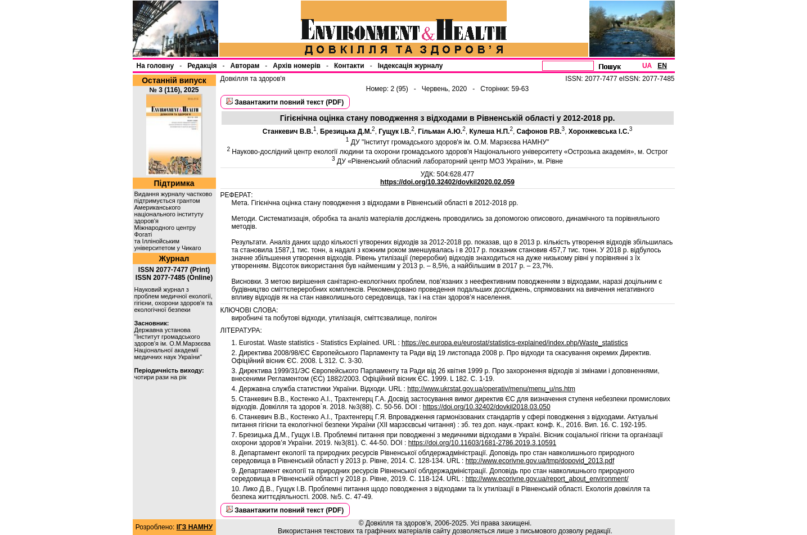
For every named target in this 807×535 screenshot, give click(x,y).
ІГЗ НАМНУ (195, 527)
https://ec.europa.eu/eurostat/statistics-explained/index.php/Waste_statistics (515, 343)
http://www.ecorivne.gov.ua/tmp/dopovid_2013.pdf (540, 461)
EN (662, 66)
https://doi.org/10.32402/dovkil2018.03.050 (487, 407)
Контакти (349, 66)
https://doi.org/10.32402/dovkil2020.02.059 (447, 182)
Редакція (202, 66)
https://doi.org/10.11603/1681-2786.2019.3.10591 (482, 443)
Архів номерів (297, 66)
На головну (155, 66)
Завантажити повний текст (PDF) (289, 102)
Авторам (245, 66)
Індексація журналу (410, 66)
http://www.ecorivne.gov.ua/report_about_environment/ (547, 479)
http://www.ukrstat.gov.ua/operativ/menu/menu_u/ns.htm (491, 389)
